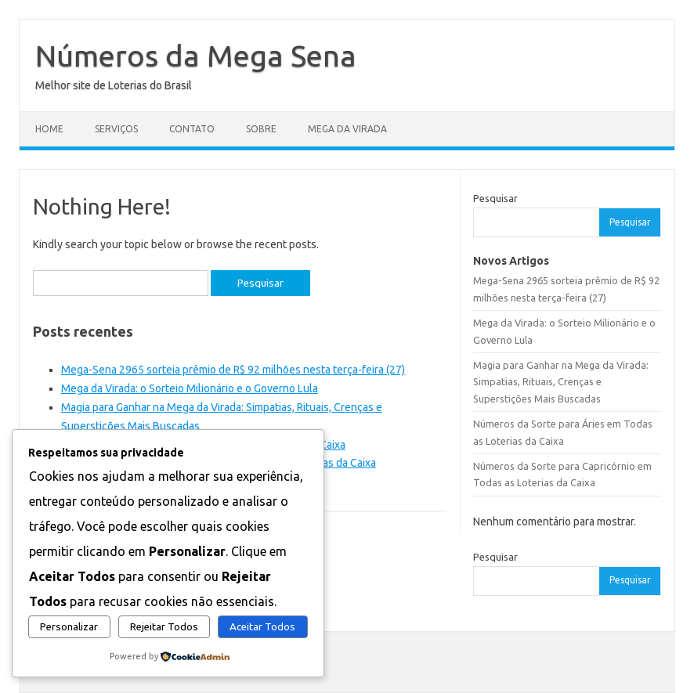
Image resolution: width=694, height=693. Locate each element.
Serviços (116, 129)
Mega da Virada (347, 129)
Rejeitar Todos (164, 627)
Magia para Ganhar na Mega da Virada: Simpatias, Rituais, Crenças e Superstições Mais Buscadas (561, 381)
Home (49, 129)
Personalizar (69, 627)
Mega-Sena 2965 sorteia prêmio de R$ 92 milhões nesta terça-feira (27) (233, 369)
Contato (192, 129)
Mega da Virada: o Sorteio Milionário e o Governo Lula (189, 388)
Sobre (261, 129)
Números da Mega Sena (195, 55)
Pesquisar (495, 198)
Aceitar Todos (262, 627)
